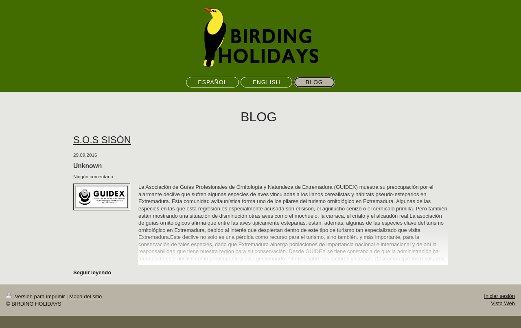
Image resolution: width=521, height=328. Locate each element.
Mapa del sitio (85, 296)
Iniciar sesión (499, 296)
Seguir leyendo (92, 272)
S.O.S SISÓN (102, 140)
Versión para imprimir (36, 296)
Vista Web (503, 303)
